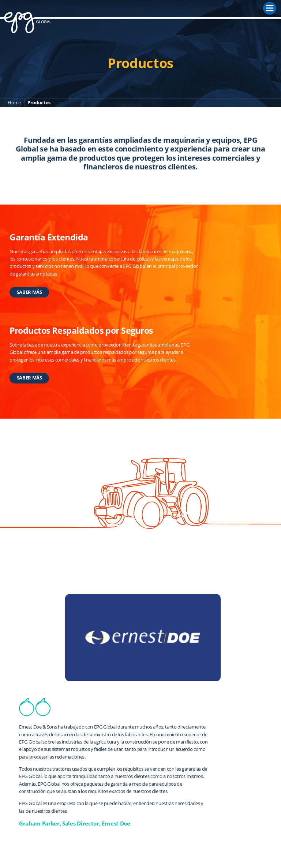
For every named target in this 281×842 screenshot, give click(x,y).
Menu (271, 6)
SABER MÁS (29, 292)
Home (14, 102)
